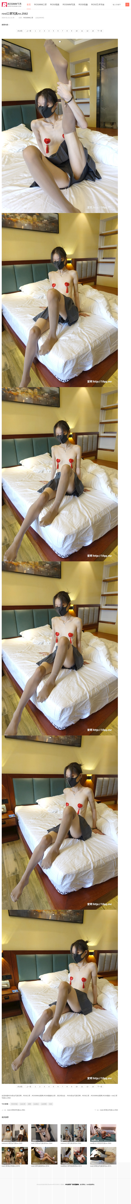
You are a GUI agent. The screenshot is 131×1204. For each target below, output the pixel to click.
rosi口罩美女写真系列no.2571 (104, 1157)
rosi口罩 (22, 1104)
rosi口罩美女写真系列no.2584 (45, 1134)
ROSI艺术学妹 (97, 4)
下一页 (99, 31)
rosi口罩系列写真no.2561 (16, 1110)
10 (77, 31)
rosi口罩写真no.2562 (15, 13)
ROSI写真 (14, 1104)
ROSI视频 (54, 4)
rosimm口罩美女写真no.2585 (16, 1134)
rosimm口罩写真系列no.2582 (74, 1134)
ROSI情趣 (83, 4)
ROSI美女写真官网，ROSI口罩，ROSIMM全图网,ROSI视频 (88, 1096)
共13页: (20, 31)
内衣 (50, 1104)
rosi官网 (43, 1104)
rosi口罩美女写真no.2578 (16, 1157)
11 (82, 31)
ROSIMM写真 (69, 4)
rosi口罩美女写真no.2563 (109, 1110)
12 (87, 31)
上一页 (28, 31)
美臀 (29, 1104)
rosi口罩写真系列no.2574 (45, 1157)
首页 (29, 4)
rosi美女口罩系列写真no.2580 (104, 1134)
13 (93, 31)
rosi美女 (36, 1104)
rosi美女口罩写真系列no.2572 (74, 1157)
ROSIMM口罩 (40, 4)
